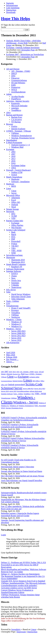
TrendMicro (16, 110)
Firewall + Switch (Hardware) (18, 170)
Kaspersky (15, 103)
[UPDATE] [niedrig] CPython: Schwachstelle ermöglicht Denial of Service (19, 446)
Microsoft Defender (19, 106)
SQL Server (11, 290)
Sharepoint (10, 257)
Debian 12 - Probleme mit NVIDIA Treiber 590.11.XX (23, 562)
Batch (13, 234)
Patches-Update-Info (14, 221)
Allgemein (15, 198)
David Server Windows (20, 294)
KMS (13, 85)
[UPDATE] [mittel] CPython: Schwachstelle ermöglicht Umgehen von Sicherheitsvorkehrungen (24, 419)
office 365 (4, 385)
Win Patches (16, 227)
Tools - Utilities (12, 301)
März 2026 (10, 355)
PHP (13, 239)
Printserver (15, 87)
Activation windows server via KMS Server (19, 588)
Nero (13, 278)
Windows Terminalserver (21, 136)
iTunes (14, 276)
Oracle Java (16, 280)
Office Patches (17, 225)
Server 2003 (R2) (18, 331)
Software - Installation (20, 181)
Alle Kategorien (12, 342)
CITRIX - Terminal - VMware (18, 131)
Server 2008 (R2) (18, 333)
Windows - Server (13, 329)
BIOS (13, 186)
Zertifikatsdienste (18, 92)
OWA (13, 168)
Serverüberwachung (14, 255)
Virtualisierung (12, 306)
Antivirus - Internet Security (17, 101)
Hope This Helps (15, 18)
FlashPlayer (16, 99)
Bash (13, 232)
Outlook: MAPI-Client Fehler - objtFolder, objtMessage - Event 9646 (23, 42)
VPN (13, 218)
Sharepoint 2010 (18, 260)
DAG (13, 163)
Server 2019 (16, 340)
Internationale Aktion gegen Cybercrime (17, 467)
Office (42, 381)
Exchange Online (18, 165)
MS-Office (36, 381)
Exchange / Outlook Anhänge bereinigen (22, 47)
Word (13, 207)
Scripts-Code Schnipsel (15, 230)
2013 (13, 159)
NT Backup (16, 122)
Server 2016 (16, 338)
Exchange (10, 149)
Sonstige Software (13, 271)
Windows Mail (17, 147)
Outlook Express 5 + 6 (20, 145)
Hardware (15, 179)
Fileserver (15, 78)
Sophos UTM (16, 172)
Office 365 (15, 202)
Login (3, 535)
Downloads (10, 12)
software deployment (35, 391)
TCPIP (14, 216)
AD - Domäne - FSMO (20, 71)
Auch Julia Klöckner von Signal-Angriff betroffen (21, 480)
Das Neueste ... (12, 359)
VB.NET (15, 246)
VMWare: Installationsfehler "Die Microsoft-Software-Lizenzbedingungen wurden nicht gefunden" (23, 584)
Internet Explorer (18, 129)
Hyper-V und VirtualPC (21, 308)
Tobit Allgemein (18, 299)
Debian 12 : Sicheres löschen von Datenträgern (20, 574)
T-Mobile (15, 285)
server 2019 (13, 391)
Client (13, 191)
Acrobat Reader (17, 96)
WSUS (14, 90)
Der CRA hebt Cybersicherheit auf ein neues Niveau (22, 476)
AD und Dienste (12, 69)
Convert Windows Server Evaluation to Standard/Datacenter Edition (17, 591)
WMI (13, 253)
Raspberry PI (16, 267)
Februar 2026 (11, 357)
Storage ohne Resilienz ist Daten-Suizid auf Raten (21, 471)
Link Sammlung (12, 8)
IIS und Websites (18, 83)
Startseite (10, 3)
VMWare (15, 133)
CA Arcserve (16, 119)
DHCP (14, 73)
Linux (8, 188)
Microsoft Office (13, 195)
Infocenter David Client (21, 296)
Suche (3, 27)
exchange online (34, 377)
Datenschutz (11, 10)
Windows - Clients (13, 319)
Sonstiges (15, 283)
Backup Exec (16, 117)
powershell (20, 384)
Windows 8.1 (16, 326)
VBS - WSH (16, 250)
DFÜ (13, 214)
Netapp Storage (12, 209)
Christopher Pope (27, 50)
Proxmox (15, 310)
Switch (14, 175)
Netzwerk (10, 211)
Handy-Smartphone (14, 177)
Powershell (15, 241)
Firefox (14, 126)
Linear (33, 629)
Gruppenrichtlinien (19, 80)
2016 (13, 161)
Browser (9, 124)
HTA (13, 237)
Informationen (12, 5)
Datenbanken (11, 140)
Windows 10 (16, 322)
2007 (13, 154)
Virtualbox (15, 313)
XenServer (15, 317)
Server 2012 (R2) (18, 336)
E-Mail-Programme (14, 142)
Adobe (9, 94)
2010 (13, 156)
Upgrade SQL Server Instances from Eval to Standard (23, 581)
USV (8, 303)
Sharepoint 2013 (18, 262)
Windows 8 (16, 324)
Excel (13, 200)
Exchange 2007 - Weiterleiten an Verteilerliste (25, 54)
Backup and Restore (14, 115)
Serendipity (16, 629)
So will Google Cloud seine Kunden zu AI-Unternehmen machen (18, 461)
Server (14, 193)
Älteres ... (10, 362)
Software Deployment (15, 269)
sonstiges (15, 108)
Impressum (21, 632)
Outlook (14, 204)
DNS (13, 76)
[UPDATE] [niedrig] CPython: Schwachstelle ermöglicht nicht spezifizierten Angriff (19, 425)
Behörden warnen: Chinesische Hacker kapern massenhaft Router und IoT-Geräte (20, 514)
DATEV (14, 273)
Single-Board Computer (16, 264)
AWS (8, 113)
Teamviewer (16, 287)
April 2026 (10, 352)
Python (14, 244)
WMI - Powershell (40, 406)
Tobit (8, 292)
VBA (13, 248)
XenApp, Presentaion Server (23, 138)
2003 (13, 152)
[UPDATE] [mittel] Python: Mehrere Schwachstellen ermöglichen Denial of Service (22, 439)
